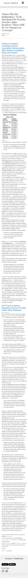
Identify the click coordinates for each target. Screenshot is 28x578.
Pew (6, 140)
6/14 (6, 213)
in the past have (10, 374)
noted (9, 253)
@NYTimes (17, 543)
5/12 (14, 201)
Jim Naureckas (6, 312)
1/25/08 (24, 502)
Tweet (3, 550)
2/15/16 (3, 290)
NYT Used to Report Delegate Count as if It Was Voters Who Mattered (14, 307)
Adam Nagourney (16, 438)
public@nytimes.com (7, 543)
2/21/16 (3, 317)
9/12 (10, 208)
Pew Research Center (7, 155)
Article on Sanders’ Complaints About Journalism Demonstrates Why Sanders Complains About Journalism (13, 48)
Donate (5, 564)
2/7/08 (3, 429)
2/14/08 (22, 438)
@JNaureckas (9, 536)
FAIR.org (16, 534)
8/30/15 (9, 398)
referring (9, 241)
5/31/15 (13, 280)
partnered (23, 158)
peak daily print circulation (15, 182)
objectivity (21, 60)
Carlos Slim (10, 109)
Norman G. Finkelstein (11, 3)
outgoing (18, 539)
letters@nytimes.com (6, 539)
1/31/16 (3, 285)
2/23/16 (24, 67)
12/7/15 (14, 243)
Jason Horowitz (17, 72)
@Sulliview (23, 543)
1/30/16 (12, 513)
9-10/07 (11, 196)
